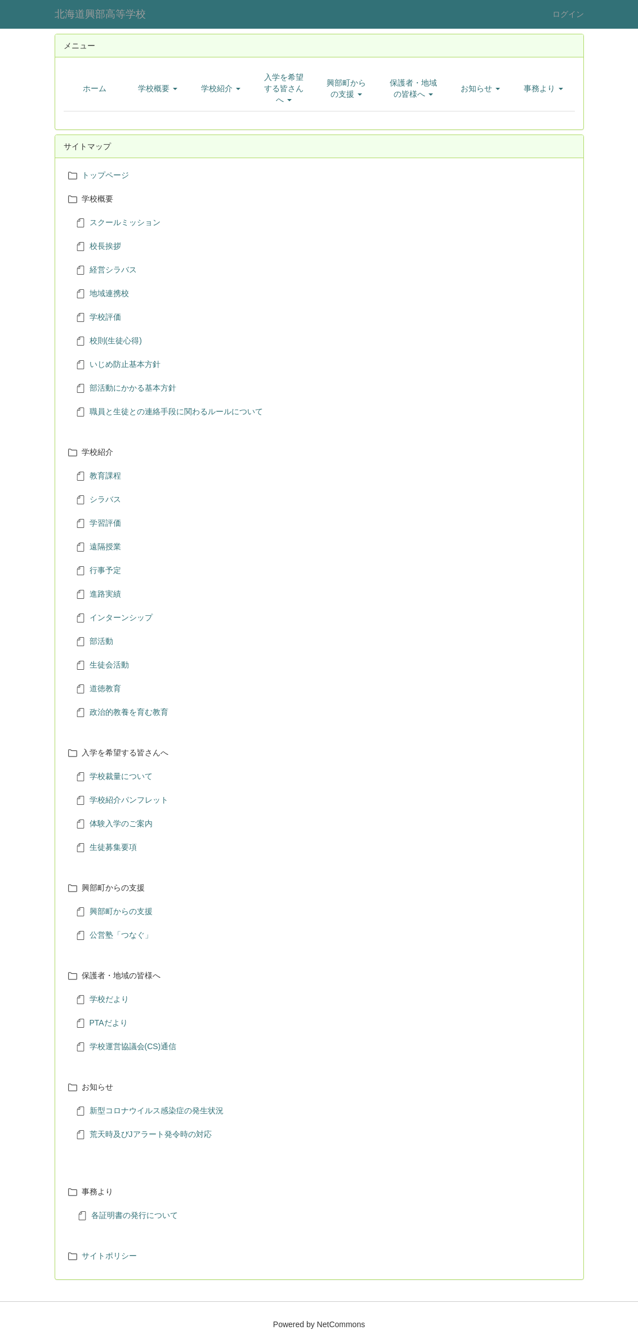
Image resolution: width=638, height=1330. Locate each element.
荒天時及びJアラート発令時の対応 (151, 1134)
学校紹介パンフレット (129, 799)
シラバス (105, 499)
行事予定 (105, 570)
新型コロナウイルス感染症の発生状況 (157, 1110)
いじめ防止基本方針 (125, 364)
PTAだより (109, 1022)
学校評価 (105, 316)
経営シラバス (113, 269)
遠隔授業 (105, 546)
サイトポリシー (109, 1255)
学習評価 (105, 522)
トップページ (105, 175)
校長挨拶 (105, 245)
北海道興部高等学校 (100, 14)
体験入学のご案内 (121, 823)
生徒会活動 (109, 664)
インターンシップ (121, 617)
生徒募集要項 (113, 847)
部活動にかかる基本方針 (133, 387)
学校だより (109, 999)
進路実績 (105, 593)
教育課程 (105, 475)
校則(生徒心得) (116, 340)
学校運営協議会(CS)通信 (133, 1046)
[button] (157, 88)
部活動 (101, 641)
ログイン (568, 14)
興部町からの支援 (121, 911)
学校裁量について (121, 776)
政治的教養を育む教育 (129, 712)
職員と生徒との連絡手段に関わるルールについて (176, 411)
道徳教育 (105, 688)
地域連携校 (109, 293)
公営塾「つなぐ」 (121, 934)
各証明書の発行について (134, 1215)
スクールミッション (125, 222)
